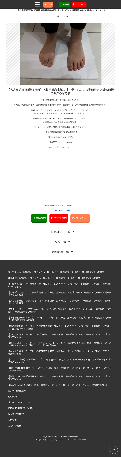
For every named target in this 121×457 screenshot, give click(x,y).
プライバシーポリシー (19, 402)
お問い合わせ (14, 425)
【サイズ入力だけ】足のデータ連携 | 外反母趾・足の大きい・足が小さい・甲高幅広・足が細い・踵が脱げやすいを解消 (59, 293)
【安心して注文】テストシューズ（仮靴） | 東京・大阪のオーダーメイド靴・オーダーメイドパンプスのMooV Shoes (59, 335)
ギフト (48, 4)
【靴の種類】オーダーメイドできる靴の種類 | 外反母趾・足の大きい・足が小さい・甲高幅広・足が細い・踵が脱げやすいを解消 (58, 327)
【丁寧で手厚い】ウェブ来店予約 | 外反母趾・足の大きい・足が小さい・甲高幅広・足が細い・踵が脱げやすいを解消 (59, 285)
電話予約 (39, 218)
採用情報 (12, 419)
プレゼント (80, 218)
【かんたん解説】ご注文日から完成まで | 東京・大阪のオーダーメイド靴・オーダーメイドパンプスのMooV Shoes (58, 352)
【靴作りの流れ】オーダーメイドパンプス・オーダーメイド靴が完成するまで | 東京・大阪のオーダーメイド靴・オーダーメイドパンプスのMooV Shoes (59, 344)
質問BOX (65, 4)
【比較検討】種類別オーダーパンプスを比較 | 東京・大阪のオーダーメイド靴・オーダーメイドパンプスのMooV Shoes (59, 369)
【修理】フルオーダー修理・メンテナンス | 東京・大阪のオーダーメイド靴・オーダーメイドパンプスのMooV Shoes (59, 377)
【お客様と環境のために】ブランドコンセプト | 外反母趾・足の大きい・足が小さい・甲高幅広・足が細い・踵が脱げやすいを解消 (59, 319)
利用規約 (12, 396)
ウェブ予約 (59, 218)
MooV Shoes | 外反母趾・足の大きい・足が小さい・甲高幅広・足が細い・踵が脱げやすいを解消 (56, 272)
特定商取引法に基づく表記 (21, 408)
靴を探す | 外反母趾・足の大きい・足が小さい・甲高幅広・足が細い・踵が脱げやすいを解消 (54, 278)
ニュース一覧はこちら (60, 210)
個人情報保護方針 (17, 390)
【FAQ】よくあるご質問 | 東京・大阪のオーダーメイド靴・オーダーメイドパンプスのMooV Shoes (57, 384)
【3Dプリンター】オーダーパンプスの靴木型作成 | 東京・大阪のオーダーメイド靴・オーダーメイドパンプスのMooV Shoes (60, 361)
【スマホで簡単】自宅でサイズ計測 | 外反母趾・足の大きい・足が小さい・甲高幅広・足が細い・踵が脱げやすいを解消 (59, 302)
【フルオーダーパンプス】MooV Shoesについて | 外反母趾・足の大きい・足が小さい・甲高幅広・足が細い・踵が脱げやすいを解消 (59, 310)
